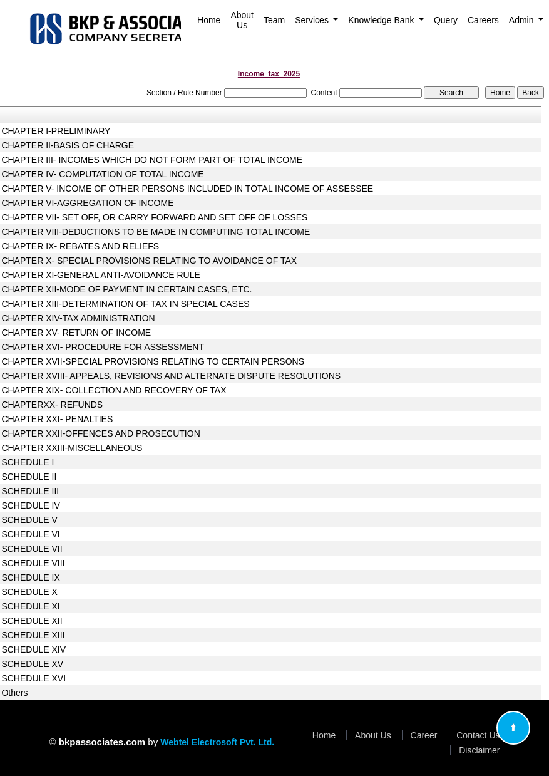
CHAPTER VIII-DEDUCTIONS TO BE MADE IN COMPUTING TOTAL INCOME (155, 232)
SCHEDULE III (30, 491)
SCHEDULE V (29, 520)
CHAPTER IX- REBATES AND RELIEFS (80, 246)
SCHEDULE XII (31, 621)
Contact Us (478, 735)
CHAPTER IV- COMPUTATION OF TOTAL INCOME (102, 174)
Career (424, 735)
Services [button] (313, 20)
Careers (483, 20)
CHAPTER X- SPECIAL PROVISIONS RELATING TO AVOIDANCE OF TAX (149, 261)
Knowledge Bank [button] (382, 20)
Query (446, 20)
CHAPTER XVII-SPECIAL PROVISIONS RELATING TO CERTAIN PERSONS (152, 361)
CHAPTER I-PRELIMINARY (55, 131)
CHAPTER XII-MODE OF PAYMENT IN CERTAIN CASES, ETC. (126, 289)
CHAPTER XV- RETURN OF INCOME (76, 333)
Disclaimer (479, 750)
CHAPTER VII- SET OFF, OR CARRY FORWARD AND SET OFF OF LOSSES (154, 217)
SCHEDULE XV (32, 664)
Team (274, 20)
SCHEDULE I (27, 462)
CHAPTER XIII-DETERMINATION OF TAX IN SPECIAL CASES (125, 304)
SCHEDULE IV (30, 505)
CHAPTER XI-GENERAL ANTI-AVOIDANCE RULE (100, 275)
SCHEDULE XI (30, 606)
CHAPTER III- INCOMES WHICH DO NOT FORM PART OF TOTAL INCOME (151, 160)
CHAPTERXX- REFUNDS (52, 405)
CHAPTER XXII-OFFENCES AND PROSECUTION (100, 433)
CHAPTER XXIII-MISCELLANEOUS (71, 448)
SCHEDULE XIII (32, 635)
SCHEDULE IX (30, 577)
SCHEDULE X (29, 592)
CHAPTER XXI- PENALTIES (57, 419)
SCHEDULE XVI (33, 678)
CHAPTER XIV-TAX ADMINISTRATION (78, 318)
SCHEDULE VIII (32, 563)
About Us (242, 20)
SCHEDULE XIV (33, 649)
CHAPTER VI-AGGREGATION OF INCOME (87, 203)
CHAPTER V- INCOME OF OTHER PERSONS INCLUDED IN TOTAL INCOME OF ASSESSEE (187, 189)
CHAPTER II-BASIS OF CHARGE (67, 145)
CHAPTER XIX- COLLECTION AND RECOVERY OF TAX (113, 390)
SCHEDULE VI (30, 534)
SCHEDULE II (28, 477)
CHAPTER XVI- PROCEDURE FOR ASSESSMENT (102, 347)
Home (208, 20)
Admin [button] (522, 20)
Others (14, 693)
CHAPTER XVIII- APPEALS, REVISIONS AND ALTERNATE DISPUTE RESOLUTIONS (171, 376)
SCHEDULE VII (31, 549)
